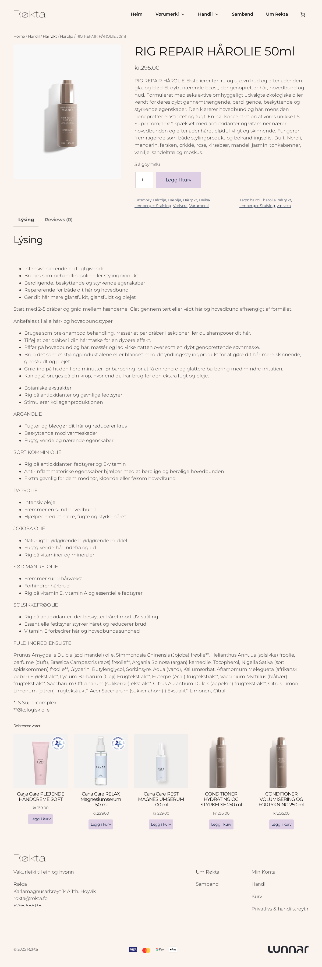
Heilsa (204, 200)
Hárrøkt (50, 36)
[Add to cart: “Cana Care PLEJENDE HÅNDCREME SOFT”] (40, 819)
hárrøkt (284, 200)
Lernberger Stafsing (153, 205)
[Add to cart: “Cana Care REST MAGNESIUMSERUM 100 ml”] (161, 824)
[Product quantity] (144, 180)
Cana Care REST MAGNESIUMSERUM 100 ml (161, 799)
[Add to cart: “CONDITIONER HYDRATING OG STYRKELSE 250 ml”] (221, 824)
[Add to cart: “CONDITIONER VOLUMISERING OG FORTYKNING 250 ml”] (281, 824)
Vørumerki (170, 14)
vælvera (284, 205)
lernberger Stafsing (257, 205)
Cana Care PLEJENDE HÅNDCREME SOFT (40, 796)
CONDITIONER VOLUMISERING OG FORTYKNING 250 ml (281, 799)
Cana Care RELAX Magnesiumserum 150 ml (100, 799)
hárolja (269, 200)
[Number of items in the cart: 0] (303, 14)
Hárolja (66, 36)
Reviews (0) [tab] (59, 219)
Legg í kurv (179, 180)
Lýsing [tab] (26, 219)
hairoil (255, 200)
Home (19, 36)
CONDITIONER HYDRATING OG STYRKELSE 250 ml (221, 799)
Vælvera (180, 205)
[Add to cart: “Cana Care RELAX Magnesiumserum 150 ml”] (101, 824)
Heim (137, 14)
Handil (208, 14)
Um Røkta (277, 14)
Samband (242, 14)
